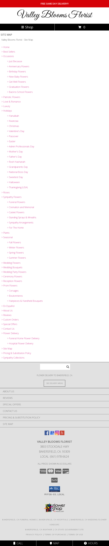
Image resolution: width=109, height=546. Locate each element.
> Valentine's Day (15, 131)
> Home (5, 47)
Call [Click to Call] (18, 543)
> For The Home (15, 227)
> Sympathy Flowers (11, 197)
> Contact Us (7, 328)
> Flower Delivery (10, 333)
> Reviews (6, 315)
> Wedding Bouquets (11, 267)
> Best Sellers (8, 51)
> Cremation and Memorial (20, 207)
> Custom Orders (10, 319)
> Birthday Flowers (16, 71)
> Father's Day (14, 156)
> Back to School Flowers (20, 92)
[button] (54, 489)
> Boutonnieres (15, 295)
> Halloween (13, 182)
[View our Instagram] (57, 434)
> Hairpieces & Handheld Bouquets (25, 300)
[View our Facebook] (47, 434)
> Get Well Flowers (16, 81)
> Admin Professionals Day (20, 146)
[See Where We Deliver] (54, 383)
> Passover (12, 136)
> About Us (7, 310)
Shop (27, 27)
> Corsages (13, 290)
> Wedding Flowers (11, 262)
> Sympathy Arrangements (20, 222)
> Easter (11, 141)
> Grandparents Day (17, 166)
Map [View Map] (54, 543)
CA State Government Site (69, 529)
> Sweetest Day (15, 177)
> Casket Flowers (15, 212)
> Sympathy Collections (12, 357)
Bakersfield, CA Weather (38, 529)
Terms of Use (75, 534)
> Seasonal (7, 237)
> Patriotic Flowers (10, 97)
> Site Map (6, 348)
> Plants (5, 232)
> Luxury (5, 106)
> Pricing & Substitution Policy (16, 353)
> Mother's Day (15, 151)
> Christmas (13, 126)
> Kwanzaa (12, 120)
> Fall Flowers (14, 242)
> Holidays (6, 110)
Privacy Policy (34, 534)
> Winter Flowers (15, 247)
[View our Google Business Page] (52, 434)
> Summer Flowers (16, 257)
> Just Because (14, 61)
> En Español (7, 306)
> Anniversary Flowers (18, 66)
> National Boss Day (17, 172)
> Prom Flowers (9, 285)
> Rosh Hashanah (16, 161)
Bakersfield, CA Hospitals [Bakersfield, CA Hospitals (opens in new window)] (53, 519)
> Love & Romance (11, 101)
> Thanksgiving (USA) (17, 187)
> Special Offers (9, 324)
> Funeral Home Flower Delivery (23, 338)
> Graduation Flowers (18, 86)
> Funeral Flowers (16, 202)
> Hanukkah (13, 115)
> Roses (5, 192)
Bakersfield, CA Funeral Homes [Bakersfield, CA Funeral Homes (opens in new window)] (19, 519)
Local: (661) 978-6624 (54, 456)
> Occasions (7, 56)
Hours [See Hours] (91, 543)
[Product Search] (55, 367)
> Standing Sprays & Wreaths (21, 217)
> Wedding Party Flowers (13, 271)
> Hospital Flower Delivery (20, 343)
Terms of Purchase (55, 534)
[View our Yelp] (62, 434)
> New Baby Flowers (17, 76)
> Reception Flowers (11, 281)
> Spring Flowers (15, 252)
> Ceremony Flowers (11, 276)
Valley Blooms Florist (54, 15)
